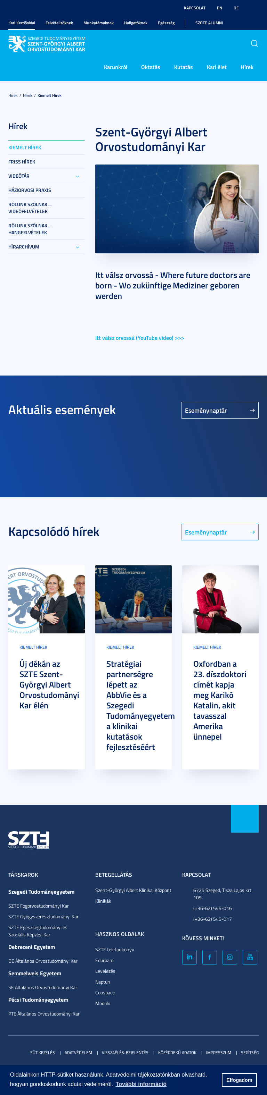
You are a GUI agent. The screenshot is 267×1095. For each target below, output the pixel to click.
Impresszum (218, 1052)
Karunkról (115, 67)
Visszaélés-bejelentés (125, 1052)
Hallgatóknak (135, 23)
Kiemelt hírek (50, 95)
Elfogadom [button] (239, 1080)
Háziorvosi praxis (29, 190)
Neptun (102, 981)
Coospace (105, 992)
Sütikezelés (42, 1052)
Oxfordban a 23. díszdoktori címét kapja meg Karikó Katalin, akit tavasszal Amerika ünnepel (219, 700)
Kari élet (217, 67)
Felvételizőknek (59, 23)
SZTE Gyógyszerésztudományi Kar (43, 916)
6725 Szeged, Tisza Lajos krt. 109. (222, 894)
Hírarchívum (23, 246)
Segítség (250, 1052)
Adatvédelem (78, 1052)
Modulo (102, 1003)
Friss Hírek (21, 161)
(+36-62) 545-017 (212, 919)
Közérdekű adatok (177, 1052)
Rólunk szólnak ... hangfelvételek (29, 229)
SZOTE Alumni (209, 23)
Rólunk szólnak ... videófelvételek (29, 207)
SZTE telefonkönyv (114, 949)
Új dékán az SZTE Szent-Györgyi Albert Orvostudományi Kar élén (49, 684)
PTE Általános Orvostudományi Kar (44, 1013)
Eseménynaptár (206, 410)
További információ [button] (141, 1084)
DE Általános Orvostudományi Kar (43, 961)
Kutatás (183, 67)
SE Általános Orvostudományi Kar (42, 987)
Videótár (19, 175)
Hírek (247, 67)
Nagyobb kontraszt (254, 8)
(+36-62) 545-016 (212, 908)
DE (236, 8)
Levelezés (105, 971)
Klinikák (103, 901)
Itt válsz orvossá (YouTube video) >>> (139, 338)
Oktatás (150, 67)
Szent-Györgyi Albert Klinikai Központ (133, 890)
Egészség (166, 23)
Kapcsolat (194, 8)
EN (219, 8)
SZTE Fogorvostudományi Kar (38, 905)
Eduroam (104, 960)
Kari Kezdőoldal (21, 23)
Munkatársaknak (98, 23)
